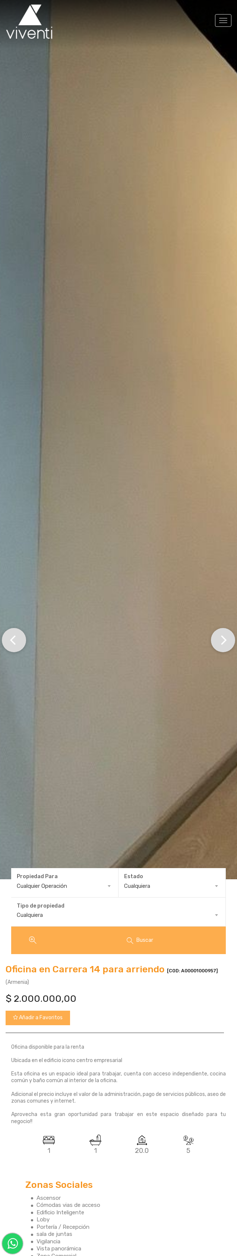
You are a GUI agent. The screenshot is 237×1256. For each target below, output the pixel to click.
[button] (14, 640)
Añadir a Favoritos (38, 1017)
